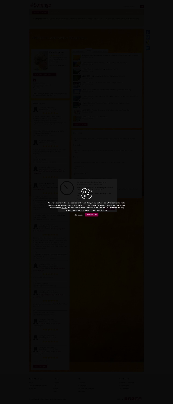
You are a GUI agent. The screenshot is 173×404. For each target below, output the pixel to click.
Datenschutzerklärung (99, 210)
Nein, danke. (78, 215)
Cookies (65, 208)
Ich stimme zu (92, 215)
